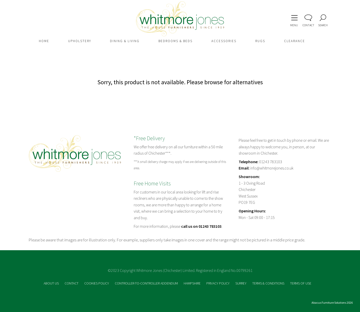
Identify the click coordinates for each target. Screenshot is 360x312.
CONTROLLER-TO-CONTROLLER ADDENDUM (147, 283)
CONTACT (72, 283)
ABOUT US (52, 283)
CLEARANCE (294, 41)
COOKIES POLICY (97, 283)
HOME (44, 41)
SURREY (241, 283)
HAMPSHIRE (192, 283)
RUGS (260, 41)
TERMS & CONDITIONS (268, 283)
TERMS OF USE (300, 283)
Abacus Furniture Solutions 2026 (332, 302)
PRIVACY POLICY (218, 283)
